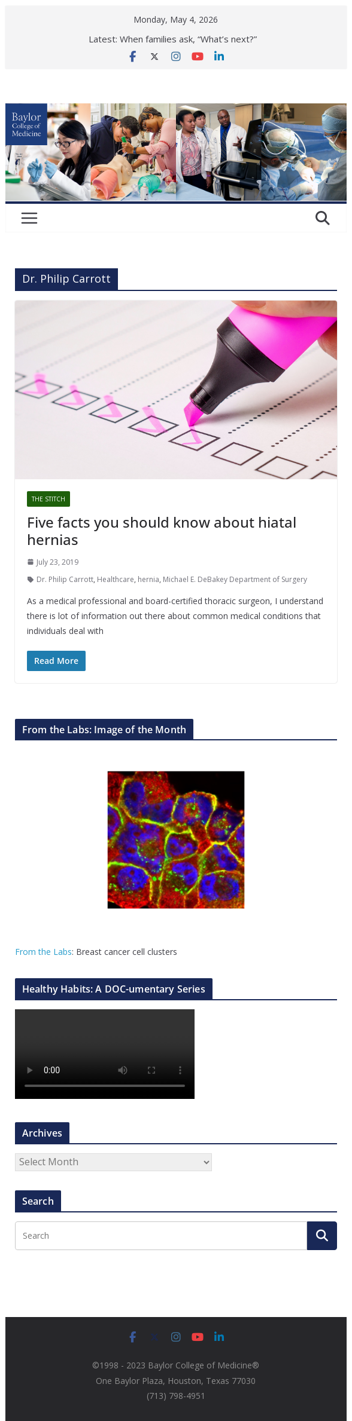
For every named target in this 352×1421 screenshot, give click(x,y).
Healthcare (115, 579)
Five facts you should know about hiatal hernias (161, 530)
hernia (148, 579)
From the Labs (43, 951)
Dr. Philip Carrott (65, 579)
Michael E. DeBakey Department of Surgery (235, 579)
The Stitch (48, 499)
